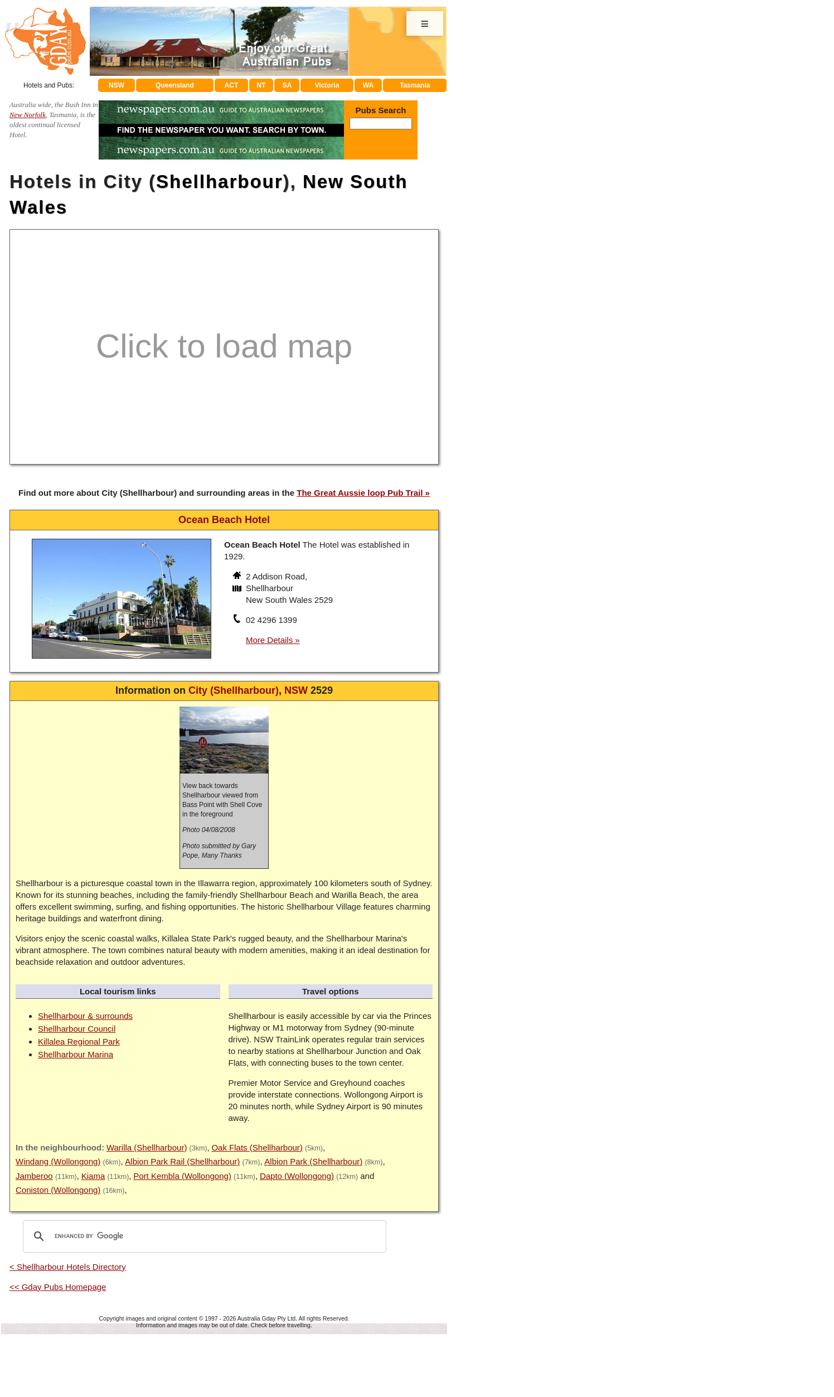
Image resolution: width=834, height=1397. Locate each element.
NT (260, 85)
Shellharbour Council (76, 1028)
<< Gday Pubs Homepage (57, 1287)
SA (287, 85)
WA (368, 85)
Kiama (93, 1176)
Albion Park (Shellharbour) (313, 1161)
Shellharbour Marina (75, 1054)
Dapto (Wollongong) (297, 1176)
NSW (116, 85)
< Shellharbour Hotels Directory (67, 1267)
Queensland (175, 85)
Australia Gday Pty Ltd (266, 1318)
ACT (232, 85)
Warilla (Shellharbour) (146, 1147)
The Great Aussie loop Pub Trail (360, 492)
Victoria (327, 85)
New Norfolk (27, 115)
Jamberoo (34, 1176)
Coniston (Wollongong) (58, 1190)
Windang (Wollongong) (58, 1161)
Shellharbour (219, 181)
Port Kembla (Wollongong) (182, 1176)
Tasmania (415, 85)
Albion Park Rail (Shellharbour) (182, 1161)
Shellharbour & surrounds (85, 1016)
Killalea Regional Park (79, 1041)
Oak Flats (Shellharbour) (256, 1147)
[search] (203, 1236)
